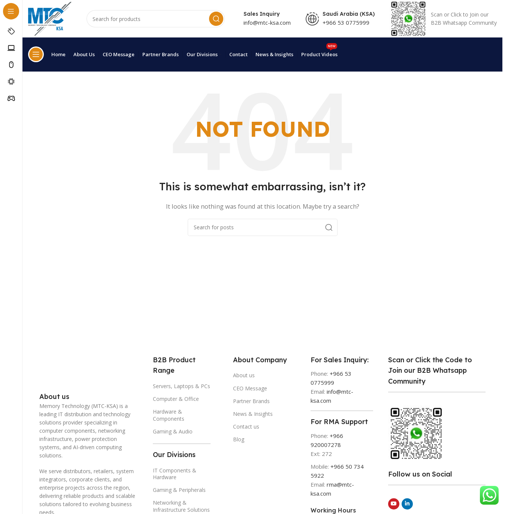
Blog (238, 438)
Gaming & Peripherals (179, 488)
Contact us (246, 425)
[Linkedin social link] (407, 502)
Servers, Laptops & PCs (181, 384)
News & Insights (253, 412)
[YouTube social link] (393, 502)
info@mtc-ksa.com (267, 27)
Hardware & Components (168, 414)
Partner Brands (251, 399)
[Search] (156, 24)
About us (244, 374)
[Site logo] (50, 23)
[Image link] (58, 371)
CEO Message (250, 386)
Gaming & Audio (173, 429)
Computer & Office (176, 397)
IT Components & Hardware (174, 472)
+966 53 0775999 (346, 27)
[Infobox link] (443, 24)
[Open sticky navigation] (36, 58)
